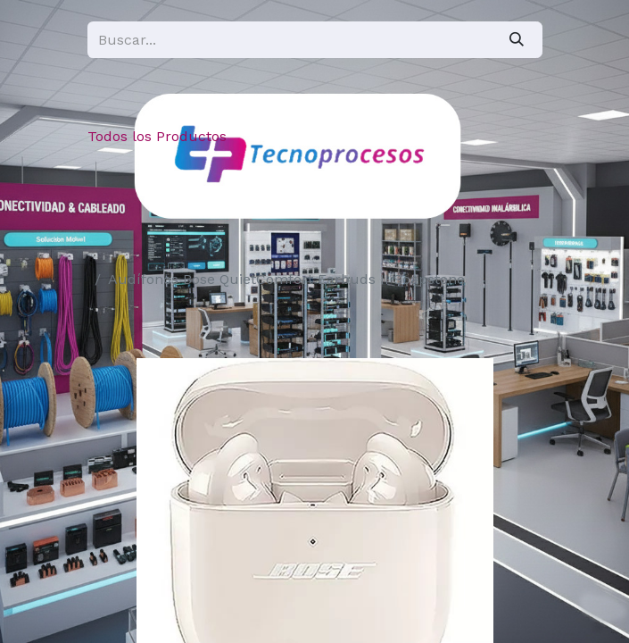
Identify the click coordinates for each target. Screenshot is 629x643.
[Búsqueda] (516, 39)
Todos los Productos (157, 136)
